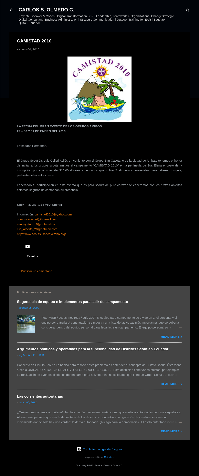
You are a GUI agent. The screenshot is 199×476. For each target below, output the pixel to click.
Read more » (171, 336)
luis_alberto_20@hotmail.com (37, 229)
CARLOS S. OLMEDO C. (46, 9)
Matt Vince (109, 457)
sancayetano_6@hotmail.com (37, 224)
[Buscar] (187, 11)
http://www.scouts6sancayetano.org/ (41, 234)
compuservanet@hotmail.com (37, 219)
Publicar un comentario (36, 271)
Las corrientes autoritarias (40, 396)
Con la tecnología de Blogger (99, 449)
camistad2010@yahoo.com (53, 214)
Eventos (32, 256)
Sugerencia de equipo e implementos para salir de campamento (72, 302)
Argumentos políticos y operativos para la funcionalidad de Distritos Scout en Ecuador (92, 349)
